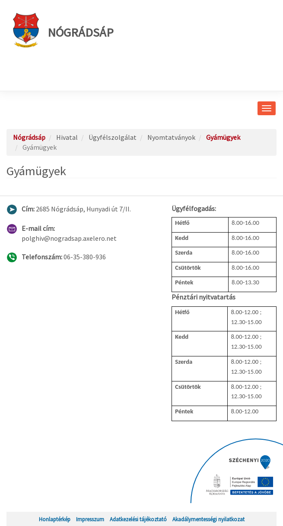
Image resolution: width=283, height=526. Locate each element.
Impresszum (90, 519)
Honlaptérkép (54, 519)
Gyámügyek (223, 137)
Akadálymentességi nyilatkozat (208, 519)
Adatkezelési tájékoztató (138, 519)
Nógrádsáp (63, 30)
